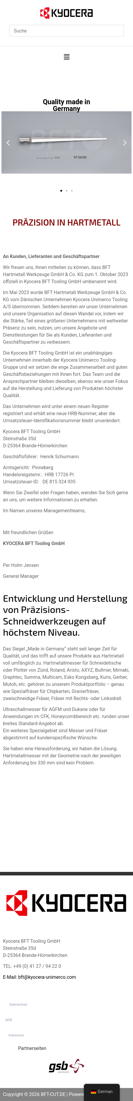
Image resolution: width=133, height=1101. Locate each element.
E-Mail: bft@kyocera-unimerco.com (39, 977)
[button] (66, 57)
